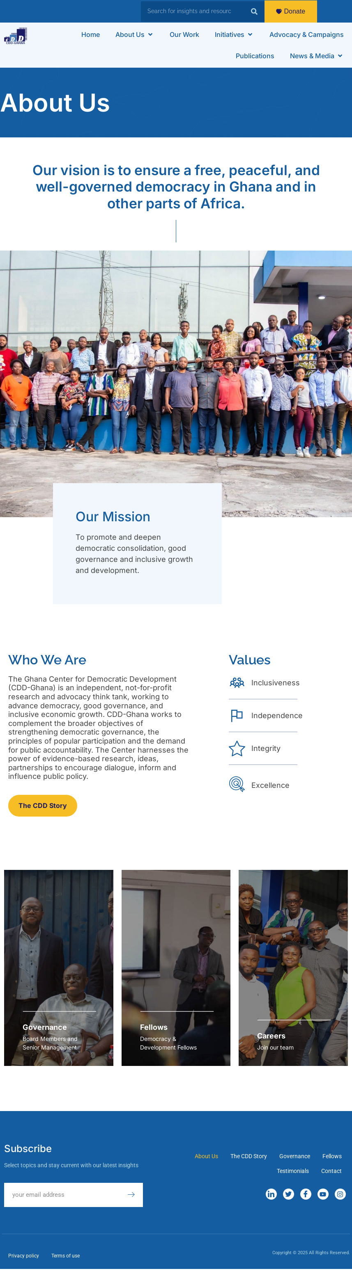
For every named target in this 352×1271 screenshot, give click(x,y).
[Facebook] (305, 1194)
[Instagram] (340, 1194)
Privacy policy (23, 1256)
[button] (134, 34)
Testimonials (293, 1171)
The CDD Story (248, 1156)
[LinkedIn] (271, 1194)
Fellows (332, 1156)
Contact (331, 1171)
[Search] (254, 11)
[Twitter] (288, 1194)
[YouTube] (323, 1194)
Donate (290, 11)
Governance (294, 1156)
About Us (206, 1156)
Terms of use (65, 1256)
